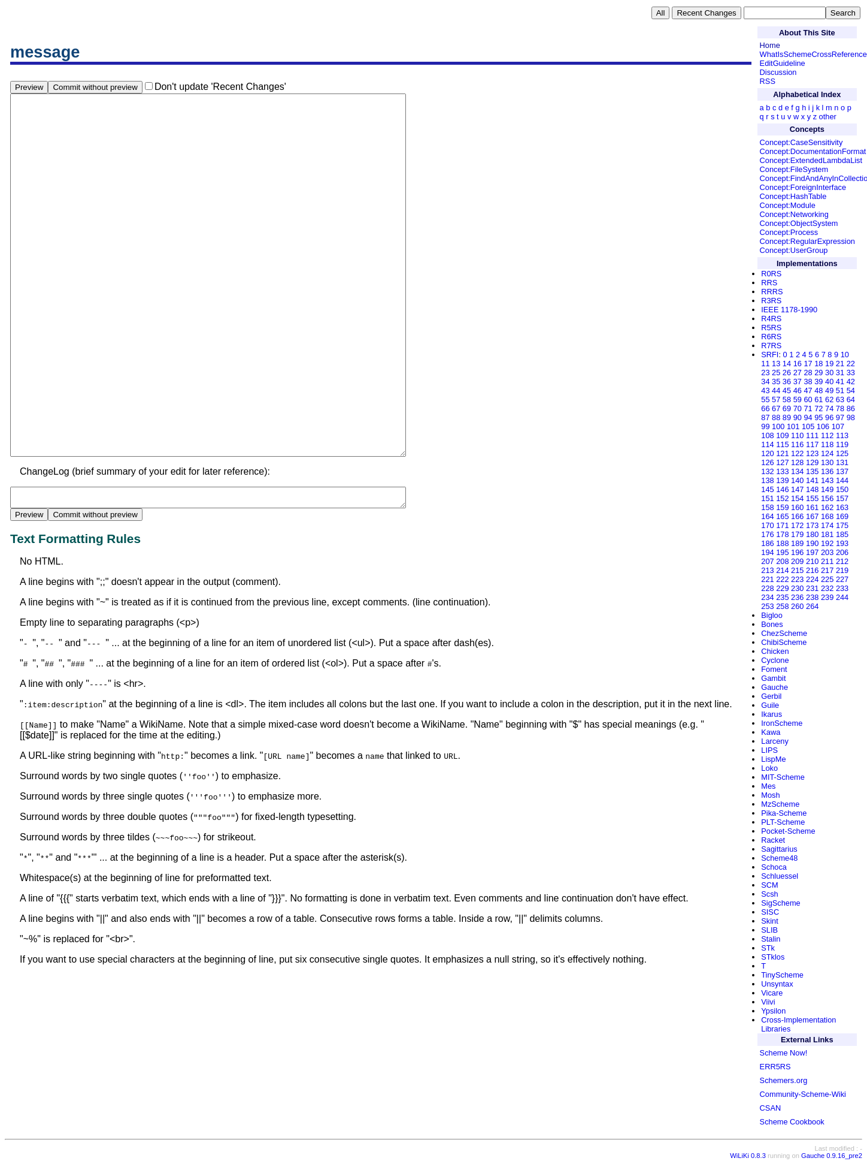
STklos (772, 956)
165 (782, 516)
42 (851, 381)
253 (767, 606)
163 (842, 507)
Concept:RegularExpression (807, 241)
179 (797, 534)
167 (812, 516)
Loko (769, 768)
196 (797, 552)
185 (842, 534)
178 (782, 534)
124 (827, 453)
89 (787, 417)
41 (840, 381)
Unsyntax (777, 983)
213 (767, 570)
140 (797, 480)
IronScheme (781, 723)
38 (808, 381)
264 (812, 606)
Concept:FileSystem (794, 169)
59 (797, 399)
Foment (774, 669)
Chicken (775, 651)
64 (851, 399)
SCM (769, 884)
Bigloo (772, 615)
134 (797, 471)
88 (776, 417)
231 (812, 588)
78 (840, 408)
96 (829, 417)
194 (767, 552)
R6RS (771, 336)
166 (797, 516)
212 (842, 561)
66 (765, 408)
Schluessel (779, 876)
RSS (767, 81)
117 (812, 444)
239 (827, 597)
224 (812, 579)
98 (851, 417)
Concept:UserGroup (794, 250)
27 (797, 372)
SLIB (769, 929)
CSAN (770, 1107)
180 (812, 534)
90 (797, 417)
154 (797, 498)
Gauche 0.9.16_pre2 (831, 1155)
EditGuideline (782, 63)
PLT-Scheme (783, 822)
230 (797, 588)
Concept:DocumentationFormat (813, 151)
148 (812, 489)
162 (827, 507)
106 (823, 426)
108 (767, 435)
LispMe (773, 759)
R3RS (771, 300)
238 (812, 597)
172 (797, 525)
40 (829, 381)
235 (782, 597)
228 (767, 588)
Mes (768, 786)
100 (778, 426)
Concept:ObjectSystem (799, 223)
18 (818, 363)
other (827, 116)
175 (842, 525)
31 (840, 372)
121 (782, 453)
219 (842, 570)
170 (767, 525)
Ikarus (771, 714)
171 (782, 525)
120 (767, 453)
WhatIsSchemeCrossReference (813, 54)
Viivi (768, 1001)
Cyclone (775, 660)
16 (797, 363)
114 (767, 444)
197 (812, 552)
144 (842, 480)
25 (776, 372)
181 (827, 534)
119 (842, 444)
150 (842, 489)
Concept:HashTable (793, 196)
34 (765, 381)
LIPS (769, 750)
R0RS (771, 273)
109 (782, 435)
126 (767, 462)
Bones (772, 624)
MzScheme (780, 804)
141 (812, 480)
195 (782, 552)
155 (812, 498)
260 (797, 606)
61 (818, 399)
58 (787, 399)
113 (842, 435)
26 (787, 372)
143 (827, 480)
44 (776, 390)
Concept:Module (788, 205)
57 (776, 399)
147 (797, 489)
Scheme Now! (784, 1052)
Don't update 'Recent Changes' (220, 87)
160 (797, 507)
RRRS (772, 291)
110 (797, 435)
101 (793, 426)
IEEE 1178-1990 (789, 309)
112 (827, 435)
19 (829, 363)
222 (782, 579)
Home (770, 45)
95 (818, 417)
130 (827, 462)
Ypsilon (773, 1010)
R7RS (771, 345)
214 (782, 570)
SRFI (769, 354)
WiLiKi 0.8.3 (748, 1155)
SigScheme (780, 902)
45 (787, 390)
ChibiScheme (784, 642)
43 (765, 390)
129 (812, 462)
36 (787, 381)
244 (842, 597)
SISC (770, 911)
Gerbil (771, 696)
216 (812, 570)
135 (812, 471)
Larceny (775, 741)
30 (829, 372)
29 (818, 372)
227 (842, 579)
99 (765, 426)
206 (842, 552)
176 (767, 534)
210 (812, 561)
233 (842, 588)
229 (782, 588)
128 (797, 462)
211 (827, 561)
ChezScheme (784, 633)
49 (829, 390)
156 (827, 498)
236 (797, 597)
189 (797, 543)
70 (797, 408)
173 (812, 525)
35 (776, 381)
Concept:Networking (794, 214)
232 (827, 588)
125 (842, 453)
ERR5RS (775, 1066)
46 (797, 390)
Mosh (770, 795)
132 (767, 471)
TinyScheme (782, 974)
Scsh (769, 893)
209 (797, 561)
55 (765, 399)
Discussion (778, 72)
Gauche (774, 687)
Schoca (774, 867)
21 (840, 363)
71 (808, 408)
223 (797, 579)
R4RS (771, 318)
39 (818, 381)
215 (797, 570)
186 (767, 543)
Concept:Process (789, 232)
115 (782, 444)
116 (797, 444)
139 (782, 480)
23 (765, 372)
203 (827, 552)
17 (808, 363)
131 (842, 462)
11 (765, 363)
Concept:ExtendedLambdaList (811, 160)
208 (782, 561)
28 (808, 372)
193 (842, 543)
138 (767, 480)
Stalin (770, 938)
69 (787, 408)
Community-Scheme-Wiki (803, 1094)
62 (829, 399)
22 (851, 363)
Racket (773, 840)
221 (767, 579)
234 (767, 597)
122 (797, 453)
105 (808, 426)
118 (827, 444)
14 (787, 363)
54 (851, 390)
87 (765, 417)
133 (782, 471)
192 (827, 543)
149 (827, 489)
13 (776, 363)
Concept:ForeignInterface (803, 187)
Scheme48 (779, 858)
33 (851, 372)
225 (827, 579)
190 (812, 543)
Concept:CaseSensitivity (801, 142)
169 (842, 516)
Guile (770, 705)
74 (829, 408)
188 (782, 543)
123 (812, 453)
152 (782, 498)
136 (827, 471)
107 (838, 426)
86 (851, 408)
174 (827, 525)
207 (767, 561)
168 (827, 516)
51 (840, 390)
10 (845, 354)
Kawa (770, 732)
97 (840, 417)
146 (782, 489)
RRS (769, 282)
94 (808, 417)
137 (842, 471)
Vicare (772, 992)
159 (782, 507)
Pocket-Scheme (788, 831)
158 (767, 507)
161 (812, 507)
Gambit (773, 678)
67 (776, 408)
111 (812, 435)
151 (767, 498)
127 (782, 462)
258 (782, 606)
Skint (769, 920)
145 (767, 489)
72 (818, 408)
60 (808, 399)
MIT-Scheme (783, 777)
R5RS (771, 327)
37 (797, 381)
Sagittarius (779, 849)
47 (808, 390)
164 (767, 516)
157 (842, 498)
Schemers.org (784, 1080)
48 (818, 390)
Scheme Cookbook (792, 1121)
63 (840, 399)
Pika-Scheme (784, 813)
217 (827, 570)
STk (768, 947)
